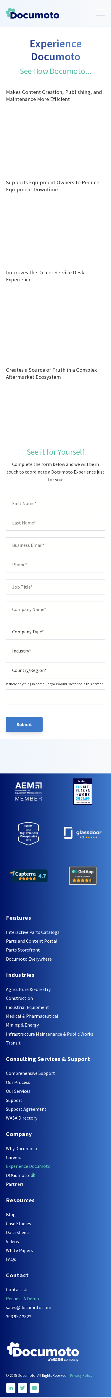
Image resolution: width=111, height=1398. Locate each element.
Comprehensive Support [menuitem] (30, 1073)
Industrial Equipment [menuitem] (27, 1007)
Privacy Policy (81, 1375)
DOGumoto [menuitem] (20, 1175)
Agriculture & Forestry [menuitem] (28, 989)
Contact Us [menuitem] (17, 1289)
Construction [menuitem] (19, 998)
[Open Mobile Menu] (100, 13)
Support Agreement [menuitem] (26, 1109)
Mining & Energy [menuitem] (22, 1025)
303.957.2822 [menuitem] (18, 1316)
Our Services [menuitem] (18, 1091)
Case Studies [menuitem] (18, 1223)
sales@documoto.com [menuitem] (28, 1307)
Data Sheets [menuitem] (18, 1232)
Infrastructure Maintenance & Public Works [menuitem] (49, 1034)
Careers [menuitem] (13, 1157)
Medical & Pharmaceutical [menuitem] (32, 1016)
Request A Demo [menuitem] (22, 1298)
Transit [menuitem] (13, 1043)
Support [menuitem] (14, 1100)
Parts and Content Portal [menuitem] (31, 941)
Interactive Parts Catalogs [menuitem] (32, 932)
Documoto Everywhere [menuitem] (29, 959)
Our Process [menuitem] (18, 1082)
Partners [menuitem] (15, 1184)
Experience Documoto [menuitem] (28, 1166)
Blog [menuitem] (11, 1214)
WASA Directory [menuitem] (21, 1118)
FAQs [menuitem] (11, 1259)
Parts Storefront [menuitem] (23, 950)
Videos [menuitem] (12, 1241)
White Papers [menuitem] (19, 1250)
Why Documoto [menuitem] (21, 1148)
